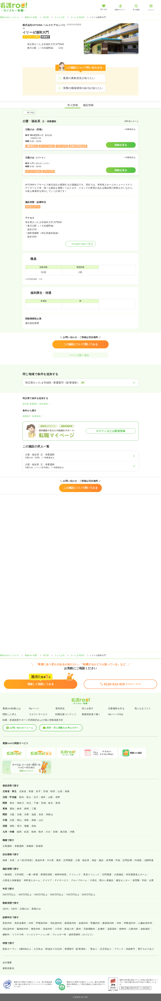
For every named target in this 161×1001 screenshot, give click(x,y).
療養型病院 (46, 874)
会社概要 (7, 962)
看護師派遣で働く (91, 714)
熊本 (40, 831)
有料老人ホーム (32, 880)
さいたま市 (60, 17)
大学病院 (19, 874)
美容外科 (7, 923)
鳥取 (26, 820)
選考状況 (60, 708)
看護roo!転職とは (12, 708)
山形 (60, 791)
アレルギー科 (59, 934)
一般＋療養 (32, 874)
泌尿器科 (112, 929)
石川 (36, 797)
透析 (58, 860)
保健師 (29, 846)
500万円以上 (41, 894)
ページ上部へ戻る (80, 355)
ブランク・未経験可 (124, 949)
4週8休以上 (25, 949)
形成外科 (47, 929)
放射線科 (145, 929)
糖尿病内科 (108, 923)
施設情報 (88, 105)
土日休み (38, 949)
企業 (151, 880)
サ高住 (93, 880)
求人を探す (87, 708)
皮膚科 (101, 929)
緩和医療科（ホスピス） (82, 934)
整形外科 (35, 929)
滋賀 (34, 814)
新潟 (21, 797)
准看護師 (19, 846)
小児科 (58, 929)
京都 (19, 814)
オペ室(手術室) (25, 860)
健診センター (123, 880)
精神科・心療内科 (128, 929)
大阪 (12, 814)
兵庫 (26, 814)
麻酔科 (6, 934)
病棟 (5, 860)
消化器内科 (56, 923)
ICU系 (50, 860)
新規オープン (10, 949)
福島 (67, 791)
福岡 (19, 831)
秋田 (52, 791)
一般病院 (7, 874)
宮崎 (55, 831)
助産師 (39, 846)
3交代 (14, 908)
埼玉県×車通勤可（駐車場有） (36, 404)
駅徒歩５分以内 (54, 949)
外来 (12, 860)
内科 (31, 923)
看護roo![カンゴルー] (9, 17)
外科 (119, 923)
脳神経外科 (22, 929)
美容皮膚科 (20, 923)
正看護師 (7, 846)
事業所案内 (8, 968)
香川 (19, 826)
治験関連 (149, 860)
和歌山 (49, 814)
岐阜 (19, 808)
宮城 (45, 791)
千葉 (36, 803)
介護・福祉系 (82, 860)
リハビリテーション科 (38, 934)
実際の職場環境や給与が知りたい (83, 88)
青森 (31, 791)
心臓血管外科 (145, 923)
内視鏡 (138, 860)
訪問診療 (127, 860)
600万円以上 (57, 894)
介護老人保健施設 (12, 880)
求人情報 (72, 105)
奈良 (41, 814)
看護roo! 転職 (31, 17)
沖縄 (72, 831)
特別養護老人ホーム (136, 874)
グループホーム (79, 880)
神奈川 (20, 803)
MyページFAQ (115, 714)
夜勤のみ (36, 908)
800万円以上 (88, 894)
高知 (34, 826)
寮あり (93, 949)
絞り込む (29, 112)
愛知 (12, 808)
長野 (57, 797)
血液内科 (83, 923)
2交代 (6, 908)
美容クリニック (91, 874)
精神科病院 (60, 874)
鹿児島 (63, 831)
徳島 (12, 826)
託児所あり (106, 949)
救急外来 (40, 860)
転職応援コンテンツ (65, 714)
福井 (43, 797)
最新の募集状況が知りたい (79, 78)
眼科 (78, 929)
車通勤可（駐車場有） (33, 416)
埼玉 (29, 803)
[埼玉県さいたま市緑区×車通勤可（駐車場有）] (80, 382)
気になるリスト (143, 708)
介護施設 (118, 874)
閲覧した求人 (10, 714)
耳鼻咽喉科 (89, 929)
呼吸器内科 (41, 923)
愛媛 (26, 826)
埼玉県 (46, 17)
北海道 (22, 791)
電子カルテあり (146, 949)
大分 (48, 831)
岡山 (19, 820)
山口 (41, 820)
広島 (12, 820)
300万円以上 (9, 894)
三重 (34, 808)
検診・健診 (98, 860)
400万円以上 (25, 894)
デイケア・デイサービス (55, 880)
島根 (34, 820)
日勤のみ (24, 908)
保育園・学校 (113, 860)
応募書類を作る (116, 708)
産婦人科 (69, 929)
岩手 (38, 791)
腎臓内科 (95, 923)
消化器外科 (8, 929)
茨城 (43, 803)
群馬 (58, 803)
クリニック (75, 874)
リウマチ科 (18, 934)
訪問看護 (68, 860)
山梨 (50, 797)
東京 (12, 803)
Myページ (34, 708)
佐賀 (26, 831)
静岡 (26, 808)
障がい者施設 (106, 880)
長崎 (33, 831)
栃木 (50, 803)
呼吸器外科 (130, 923)
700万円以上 (73, 894)
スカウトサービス (38, 714)
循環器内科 (70, 923)
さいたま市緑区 (78, 17)
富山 (28, 797)
